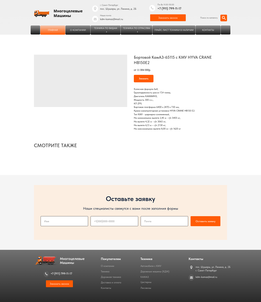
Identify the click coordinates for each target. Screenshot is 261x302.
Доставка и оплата (111, 282)
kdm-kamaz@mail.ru (111, 19)
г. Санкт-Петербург (109, 5)
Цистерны (145, 282)
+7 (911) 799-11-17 (169, 8)
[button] (168, 17)
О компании (107, 266)
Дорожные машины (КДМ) (154, 271)
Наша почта (105, 15)
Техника (105, 271)
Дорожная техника (111, 277)
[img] (152, 8)
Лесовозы (145, 288)
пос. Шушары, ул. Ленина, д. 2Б (118, 8)
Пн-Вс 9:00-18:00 (165, 4)
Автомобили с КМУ (150, 266)
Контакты (106, 288)
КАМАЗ (144, 277)
